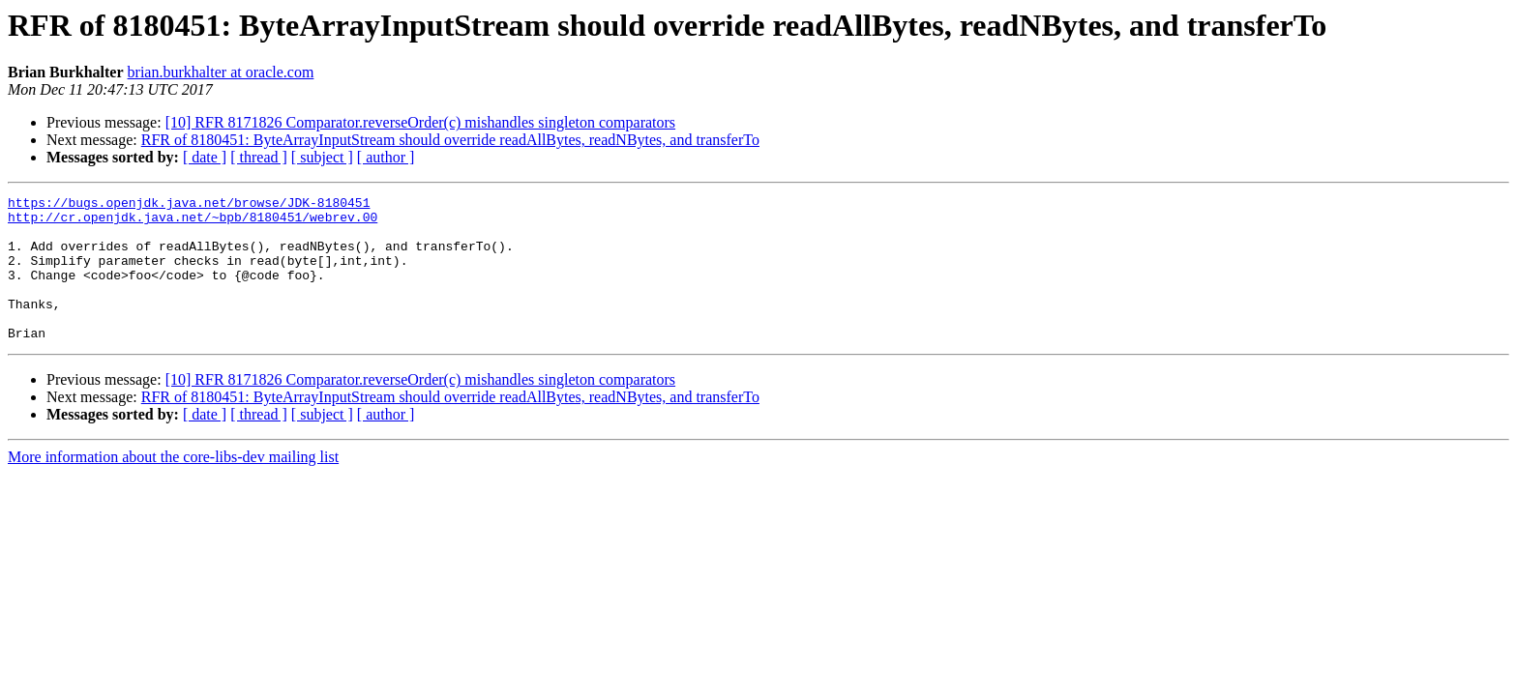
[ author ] (386, 157)
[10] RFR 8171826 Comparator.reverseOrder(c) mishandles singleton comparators (420, 122)
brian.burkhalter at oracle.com (221, 72)
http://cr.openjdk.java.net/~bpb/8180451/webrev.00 (192, 222)
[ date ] (204, 157)
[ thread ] (258, 157)
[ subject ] (322, 157)
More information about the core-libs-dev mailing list (173, 486)
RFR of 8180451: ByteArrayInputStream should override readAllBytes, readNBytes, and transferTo (450, 139)
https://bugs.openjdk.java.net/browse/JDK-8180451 (189, 205)
